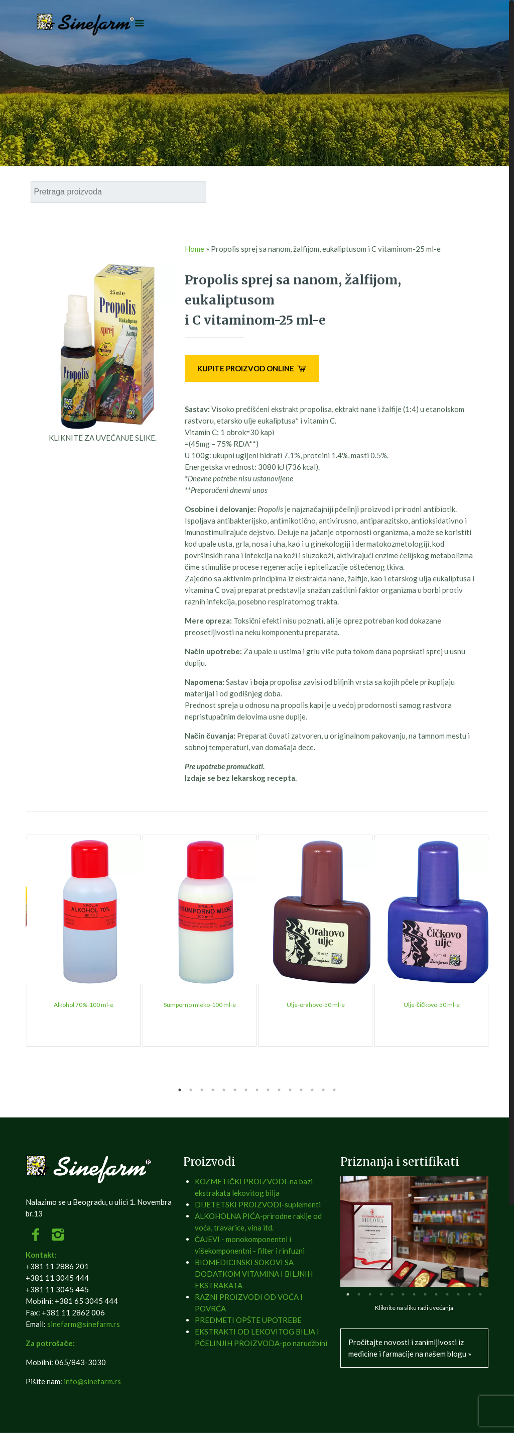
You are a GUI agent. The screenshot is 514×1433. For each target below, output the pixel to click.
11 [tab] (290, 1090)
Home (194, 248)
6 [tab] (235, 1090)
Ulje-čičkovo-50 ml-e (432, 1004)
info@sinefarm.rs (92, 1381)
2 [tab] (191, 1090)
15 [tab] (334, 1090)
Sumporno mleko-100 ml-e (200, 1004)
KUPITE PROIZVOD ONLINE (251, 368)
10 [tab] (279, 1090)
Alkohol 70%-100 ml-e (83, 1004)
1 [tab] (180, 1090)
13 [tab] (312, 1090)
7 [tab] (246, 1090)
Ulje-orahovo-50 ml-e (316, 1004)
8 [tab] (257, 1090)
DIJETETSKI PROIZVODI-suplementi (258, 1204)
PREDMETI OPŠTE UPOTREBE (248, 1319)
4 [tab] (213, 1090)
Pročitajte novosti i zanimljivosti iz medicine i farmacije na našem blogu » (409, 1348)
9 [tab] (268, 1090)
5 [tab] (224, 1090)
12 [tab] (301, 1090)
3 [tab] (202, 1090)
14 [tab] (323, 1090)
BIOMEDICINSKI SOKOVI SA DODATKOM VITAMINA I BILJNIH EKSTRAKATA (254, 1274)
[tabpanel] (84, 941)
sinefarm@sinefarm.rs (83, 1323)
